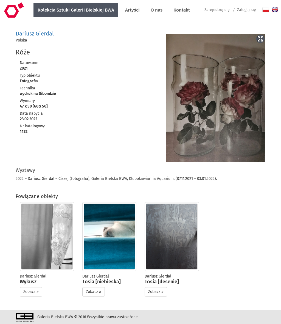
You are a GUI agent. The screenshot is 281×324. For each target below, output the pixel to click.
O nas (156, 10)
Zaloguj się (246, 9)
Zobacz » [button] (31, 291)
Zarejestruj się (217, 9)
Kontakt (181, 10)
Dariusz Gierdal (35, 33)
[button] (260, 38)
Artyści (132, 10)
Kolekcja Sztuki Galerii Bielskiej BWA (76, 10)
